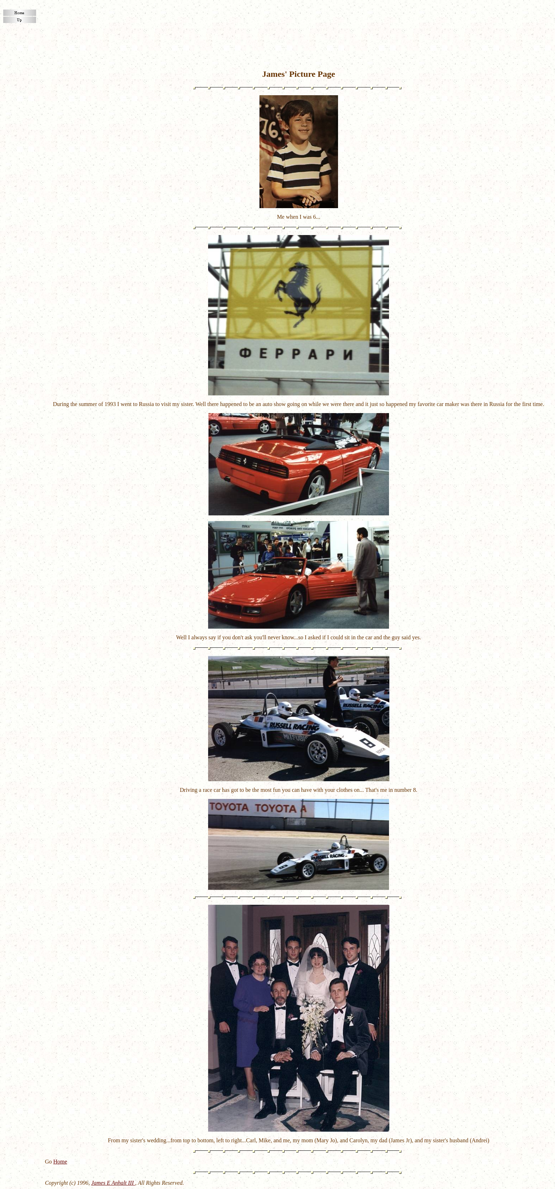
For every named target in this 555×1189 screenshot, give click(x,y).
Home (60, 1162)
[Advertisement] (299, 19)
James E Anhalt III (113, 1183)
